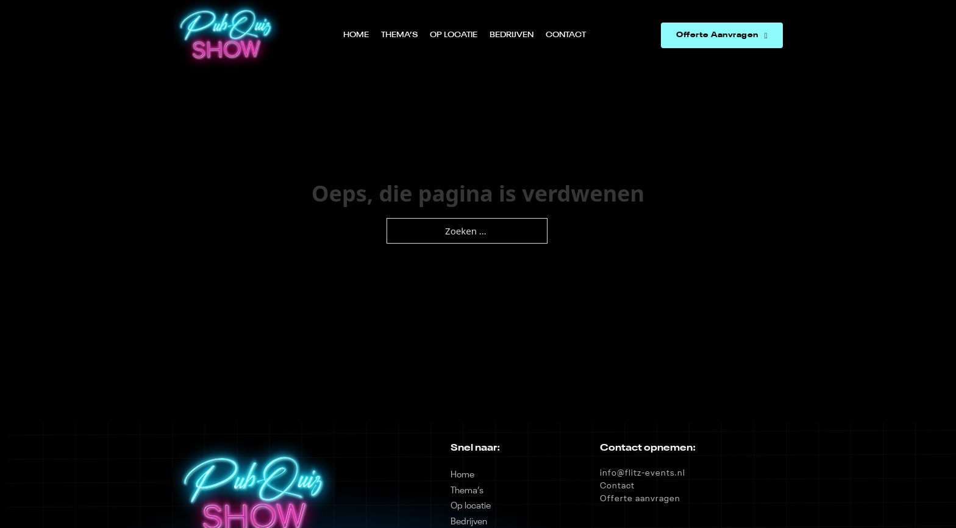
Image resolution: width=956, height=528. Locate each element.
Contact (566, 35)
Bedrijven (511, 35)
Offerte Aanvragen (722, 35)
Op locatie (453, 35)
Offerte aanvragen (640, 499)
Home (356, 35)
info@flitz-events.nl (642, 473)
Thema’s (399, 35)
